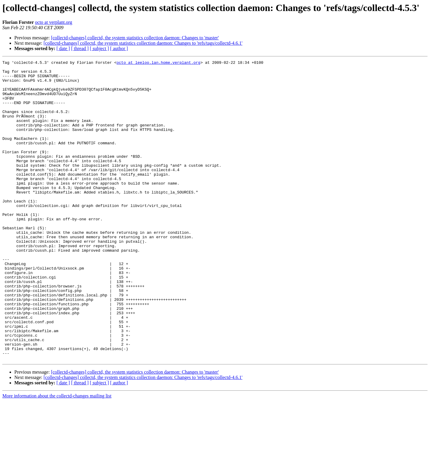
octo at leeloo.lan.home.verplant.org (158, 63)
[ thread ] (80, 48)
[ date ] (63, 48)
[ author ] (119, 48)
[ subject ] (99, 48)
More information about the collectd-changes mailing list (56, 455)
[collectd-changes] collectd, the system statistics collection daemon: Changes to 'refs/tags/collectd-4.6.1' (143, 43)
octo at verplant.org (53, 22)
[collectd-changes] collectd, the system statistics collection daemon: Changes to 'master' (135, 37)
